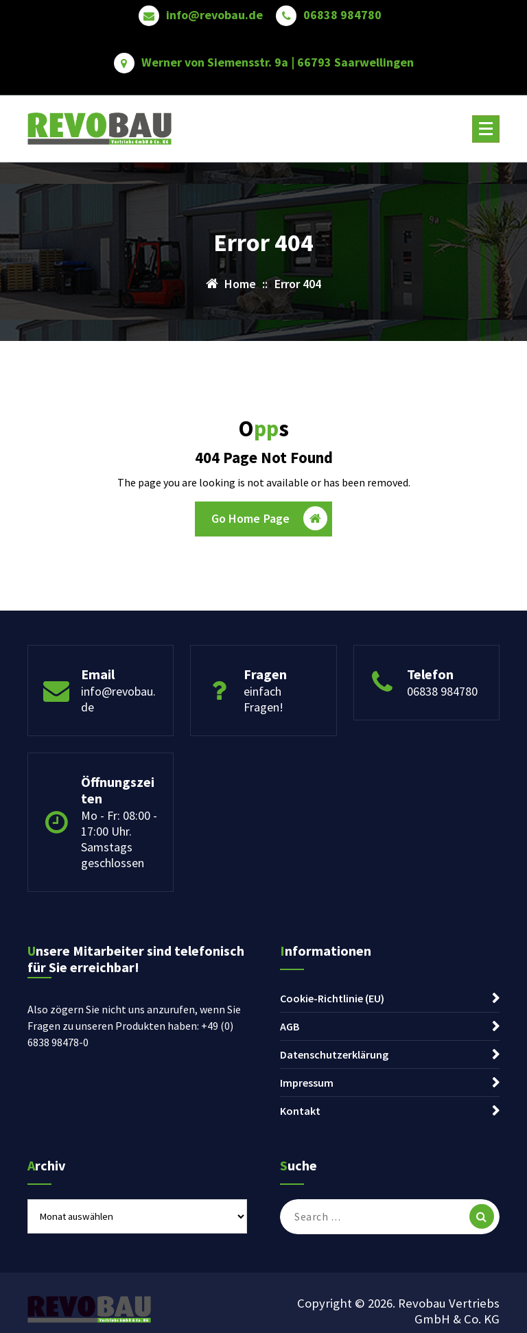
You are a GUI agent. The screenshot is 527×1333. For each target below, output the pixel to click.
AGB (289, 1026)
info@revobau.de (214, 15)
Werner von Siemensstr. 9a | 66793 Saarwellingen (277, 62)
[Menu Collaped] (486, 129)
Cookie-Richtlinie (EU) (332, 998)
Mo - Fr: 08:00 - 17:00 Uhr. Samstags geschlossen (119, 839)
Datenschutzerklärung (334, 1054)
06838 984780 (342, 15)
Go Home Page (269, 518)
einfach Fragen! (263, 699)
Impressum (306, 1082)
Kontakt (300, 1111)
